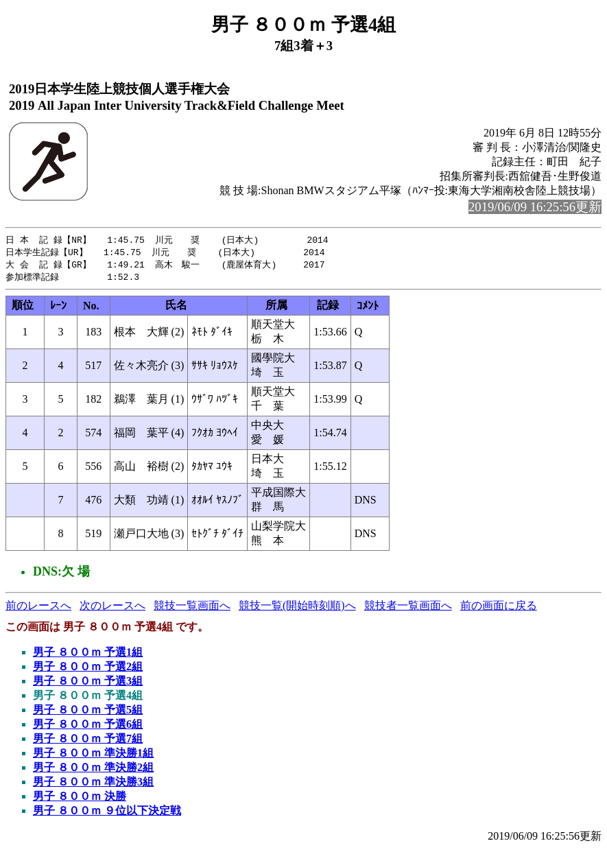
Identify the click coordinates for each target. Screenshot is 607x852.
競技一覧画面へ (192, 608)
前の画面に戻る (498, 608)
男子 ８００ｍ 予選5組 (88, 712)
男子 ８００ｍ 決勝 (79, 799)
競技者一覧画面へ (408, 608)
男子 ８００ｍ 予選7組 (88, 741)
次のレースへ (112, 608)
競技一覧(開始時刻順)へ (297, 608)
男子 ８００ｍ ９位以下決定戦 (107, 813)
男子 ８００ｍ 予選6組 (88, 727)
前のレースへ (38, 608)
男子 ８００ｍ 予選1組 (88, 655)
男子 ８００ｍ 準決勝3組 (93, 784)
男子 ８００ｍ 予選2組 (88, 669)
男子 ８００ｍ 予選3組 (88, 683)
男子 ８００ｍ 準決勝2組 (93, 770)
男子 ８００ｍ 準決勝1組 (93, 755)
